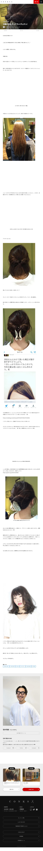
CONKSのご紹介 (6, 666)
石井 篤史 (35, 666)
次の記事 (37, 30)
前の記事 (5, 30)
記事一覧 (21, 30)
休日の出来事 (30, 666)
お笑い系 (18, 666)
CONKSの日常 (13, 666)
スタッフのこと (24, 666)
